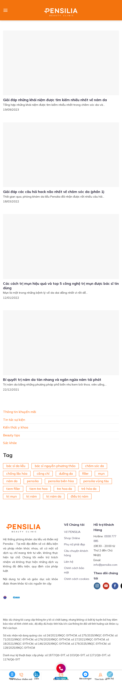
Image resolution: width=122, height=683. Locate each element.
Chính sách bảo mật (74, 570)
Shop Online (72, 538)
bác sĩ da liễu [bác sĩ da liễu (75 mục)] (15, 466)
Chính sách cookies (76, 579)
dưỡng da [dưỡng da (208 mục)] (66, 473)
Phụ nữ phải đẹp (74, 544)
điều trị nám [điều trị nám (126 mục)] (79, 496)
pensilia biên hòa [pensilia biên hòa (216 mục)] (61, 481)
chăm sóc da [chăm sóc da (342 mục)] (94, 466)
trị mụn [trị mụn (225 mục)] (11, 496)
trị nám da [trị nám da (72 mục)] (53, 496)
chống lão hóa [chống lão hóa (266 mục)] (16, 473)
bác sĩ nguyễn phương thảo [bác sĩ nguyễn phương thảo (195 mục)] (55, 466)
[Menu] (5, 10)
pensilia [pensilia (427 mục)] (33, 481)
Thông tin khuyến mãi (19, 412)
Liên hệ (68, 562)
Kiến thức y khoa (15, 427)
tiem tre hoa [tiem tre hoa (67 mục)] (38, 489)
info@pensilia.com (105, 565)
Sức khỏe (10, 443)
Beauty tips (11, 435)
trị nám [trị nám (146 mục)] (31, 496)
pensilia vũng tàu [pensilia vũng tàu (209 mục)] (96, 481)
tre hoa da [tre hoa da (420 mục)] (64, 489)
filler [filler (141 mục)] (85, 473)
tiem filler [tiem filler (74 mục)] (13, 489)
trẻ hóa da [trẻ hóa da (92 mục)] (88, 489)
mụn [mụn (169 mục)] (101, 473)
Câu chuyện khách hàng (76, 553)
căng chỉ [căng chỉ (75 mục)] (43, 473)
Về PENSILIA (72, 532)
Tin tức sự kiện (14, 419)
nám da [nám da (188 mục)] (11, 481)
